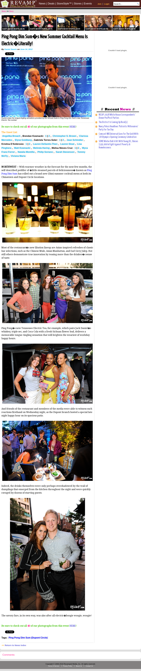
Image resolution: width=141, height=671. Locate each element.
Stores (78, 3)
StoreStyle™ (64, 3)
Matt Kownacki (22, 148)
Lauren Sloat (67, 144)
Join (99, 4)
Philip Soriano (45, 152)
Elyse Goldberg (23, 140)
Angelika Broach (11, 136)
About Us (79, 666)
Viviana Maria (18, 156)
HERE (72, 126)
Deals (51, 3)
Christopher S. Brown (64, 136)
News (42, 3)
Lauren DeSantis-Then (45, 144)
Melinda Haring (41, 148)
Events (88, 3)
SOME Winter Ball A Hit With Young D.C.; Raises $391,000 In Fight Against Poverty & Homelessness (118, 144)
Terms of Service (53, 666)
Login (106, 4)
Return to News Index (15, 645)
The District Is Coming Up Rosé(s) (113, 122)
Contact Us (89, 666)
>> (8, 11)
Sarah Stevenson (65, 152)
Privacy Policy (67, 666)
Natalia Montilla (26, 152)
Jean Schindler (75, 140)
